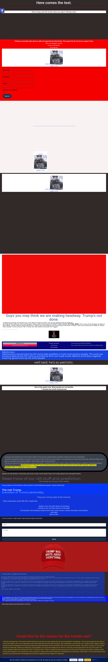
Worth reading (64, 481)
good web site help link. (10, 329)
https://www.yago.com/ (20, 345)
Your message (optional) (10, 90)
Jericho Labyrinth (13, 463)
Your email (18, 78)
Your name (18, 71)
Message (4, 528)
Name (4, 522)
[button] (2, 10)
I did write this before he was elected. (10, 589)
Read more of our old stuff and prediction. (41, 478)
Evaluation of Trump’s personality (22, 492)
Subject (18, 85)
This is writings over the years (48, 481)
